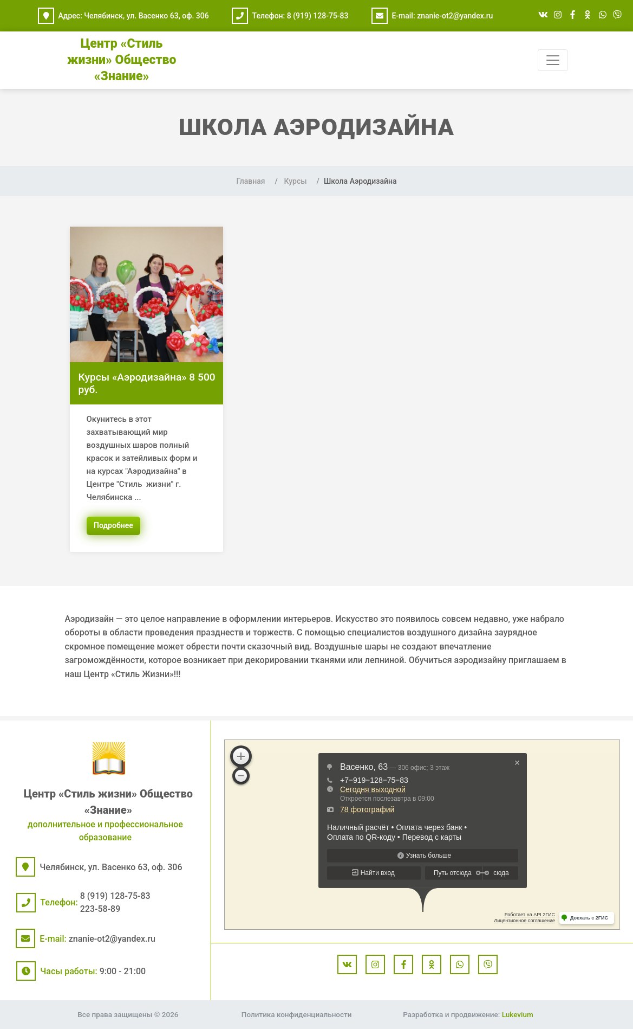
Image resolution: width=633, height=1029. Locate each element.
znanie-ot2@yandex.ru (455, 15)
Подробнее (113, 525)
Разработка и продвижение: (468, 1014)
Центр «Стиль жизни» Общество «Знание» (122, 59)
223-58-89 (100, 909)
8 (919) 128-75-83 (318, 15)
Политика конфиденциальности (297, 1014)
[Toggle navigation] (553, 60)
